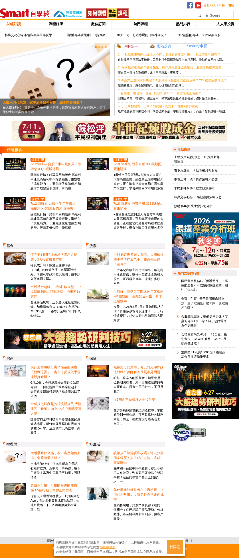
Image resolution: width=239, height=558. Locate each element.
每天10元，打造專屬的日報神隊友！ (142, 35)
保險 (93, 358)
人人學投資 (225, 24)
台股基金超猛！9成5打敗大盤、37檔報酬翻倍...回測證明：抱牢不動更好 (55, 292)
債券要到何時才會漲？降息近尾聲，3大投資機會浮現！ (53, 257)
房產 (10, 358)
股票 (93, 246)
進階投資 (164, 46)
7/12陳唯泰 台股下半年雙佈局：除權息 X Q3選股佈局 (55, 166)
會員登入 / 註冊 (214, 5)
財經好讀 (13, 24)
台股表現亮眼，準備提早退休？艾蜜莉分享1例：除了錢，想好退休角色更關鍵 (204, 321)
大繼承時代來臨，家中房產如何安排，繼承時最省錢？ (55, 455)
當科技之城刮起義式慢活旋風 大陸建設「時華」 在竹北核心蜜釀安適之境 (55, 409)
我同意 (175, 547)
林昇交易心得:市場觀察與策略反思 (28, 35)
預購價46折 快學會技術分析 (193, 206)
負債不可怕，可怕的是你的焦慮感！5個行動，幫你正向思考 (53, 487)
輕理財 (11, 444)
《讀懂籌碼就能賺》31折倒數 (85, 35)
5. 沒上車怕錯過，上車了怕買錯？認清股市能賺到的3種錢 (158, 106)
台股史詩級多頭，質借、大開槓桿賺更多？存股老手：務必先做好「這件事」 (138, 259)
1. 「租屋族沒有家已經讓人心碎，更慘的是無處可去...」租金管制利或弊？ (169, 54)
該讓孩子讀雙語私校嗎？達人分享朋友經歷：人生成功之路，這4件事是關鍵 (138, 458)
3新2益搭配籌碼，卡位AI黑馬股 (199, 35)
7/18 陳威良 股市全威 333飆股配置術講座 (137, 166)
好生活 (94, 444)
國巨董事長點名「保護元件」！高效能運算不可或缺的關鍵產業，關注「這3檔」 (204, 285)
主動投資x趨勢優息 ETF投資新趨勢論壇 (197, 159)
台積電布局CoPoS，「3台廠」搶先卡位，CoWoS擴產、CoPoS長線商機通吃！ (204, 339)
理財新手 (131, 46)
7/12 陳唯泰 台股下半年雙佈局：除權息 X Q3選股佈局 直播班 (54, 206)
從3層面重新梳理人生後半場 (134, 399)
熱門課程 (141, 24)
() (232, 5)
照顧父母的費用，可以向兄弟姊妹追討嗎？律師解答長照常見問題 (138, 369)
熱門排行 (183, 24)
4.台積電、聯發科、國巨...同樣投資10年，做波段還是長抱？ (159, 93)
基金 (10, 246)
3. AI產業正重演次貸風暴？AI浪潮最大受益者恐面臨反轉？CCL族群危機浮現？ (172, 80)
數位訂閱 (98, 24)
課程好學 (56, 24)
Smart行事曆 (197, 46)
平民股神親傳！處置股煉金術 (194, 188)
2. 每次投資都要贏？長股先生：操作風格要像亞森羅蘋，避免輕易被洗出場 (169, 67)
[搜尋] (213, 15)
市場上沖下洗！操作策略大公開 (196, 179)
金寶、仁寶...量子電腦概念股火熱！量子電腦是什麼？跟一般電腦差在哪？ (204, 303)
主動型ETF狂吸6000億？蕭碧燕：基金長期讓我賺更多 (204, 354)
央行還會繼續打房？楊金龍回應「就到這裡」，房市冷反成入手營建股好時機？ (55, 372)
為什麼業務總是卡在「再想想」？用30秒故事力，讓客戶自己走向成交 (138, 494)
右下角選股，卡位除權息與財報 (196, 170)
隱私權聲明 (107, 547)
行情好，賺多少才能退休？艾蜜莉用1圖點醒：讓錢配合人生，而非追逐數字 (138, 296)
